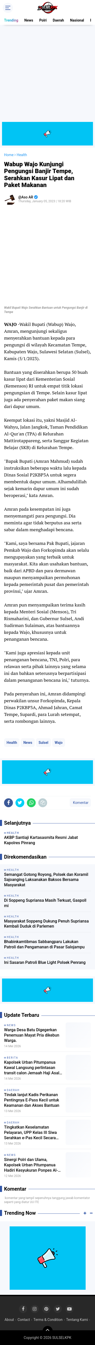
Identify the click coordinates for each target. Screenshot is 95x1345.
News (28, 20)
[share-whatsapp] (31, 802)
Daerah (58, 20)
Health (12, 743)
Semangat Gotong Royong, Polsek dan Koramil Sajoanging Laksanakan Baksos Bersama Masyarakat (46, 880)
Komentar (80, 803)
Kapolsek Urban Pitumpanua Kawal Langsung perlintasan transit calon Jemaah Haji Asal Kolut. (31, 1068)
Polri (43, 20)
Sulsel (43, 743)
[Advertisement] (47, 74)
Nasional (77, 20)
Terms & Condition (48, 1320)
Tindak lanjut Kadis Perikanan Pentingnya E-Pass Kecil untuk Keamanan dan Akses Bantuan (31, 1100)
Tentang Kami (77, 1320)
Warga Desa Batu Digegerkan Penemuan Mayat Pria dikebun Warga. (31, 1035)
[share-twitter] (19, 802)
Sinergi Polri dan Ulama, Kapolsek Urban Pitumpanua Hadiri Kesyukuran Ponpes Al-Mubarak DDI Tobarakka (31, 1165)
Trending (11, 20)
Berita (12, 1057)
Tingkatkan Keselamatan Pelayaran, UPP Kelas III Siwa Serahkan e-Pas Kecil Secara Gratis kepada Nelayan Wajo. (30, 1132)
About (9, 1320)
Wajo (59, 743)
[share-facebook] (8, 802)
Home (9, 155)
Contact (23, 1320)
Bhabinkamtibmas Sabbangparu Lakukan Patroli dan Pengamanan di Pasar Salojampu (44, 944)
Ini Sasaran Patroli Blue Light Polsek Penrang (45, 962)
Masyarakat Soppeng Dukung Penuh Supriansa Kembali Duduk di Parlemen (46, 924)
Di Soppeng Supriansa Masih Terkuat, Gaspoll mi (45, 903)
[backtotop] (48, 1331)
